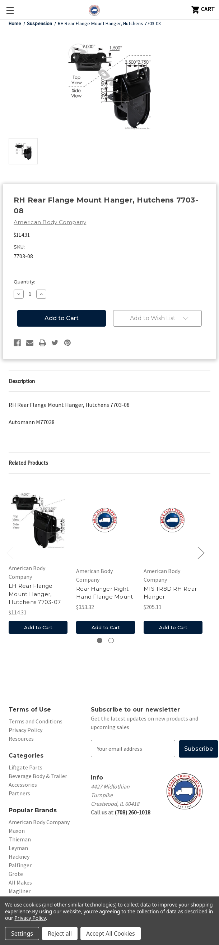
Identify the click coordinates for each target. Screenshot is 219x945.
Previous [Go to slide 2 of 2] (10, 553)
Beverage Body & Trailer (38, 776)
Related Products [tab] (28, 462)
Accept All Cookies (110, 933)
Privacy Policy (25, 729)
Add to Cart (38, 627)
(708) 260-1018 (132, 811)
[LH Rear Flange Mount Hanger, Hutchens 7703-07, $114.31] (38, 520)
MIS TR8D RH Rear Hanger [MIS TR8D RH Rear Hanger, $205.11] (170, 592)
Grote (16, 873)
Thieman (20, 839)
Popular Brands (33, 810)
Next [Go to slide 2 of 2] (201, 553)
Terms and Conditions (35, 721)
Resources (21, 738)
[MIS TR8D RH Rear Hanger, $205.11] (173, 520)
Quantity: (24, 282)
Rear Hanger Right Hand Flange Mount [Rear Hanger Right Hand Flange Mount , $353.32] (104, 592)
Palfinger (20, 865)
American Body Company (39, 822)
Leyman (18, 847)
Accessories (23, 784)
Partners (19, 793)
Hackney (19, 856)
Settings (22, 933)
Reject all (60, 933)
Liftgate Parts (25, 767)
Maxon (17, 830)
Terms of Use (30, 709)
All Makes (20, 882)
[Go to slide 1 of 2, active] (99, 640)
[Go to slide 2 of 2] (111, 640)
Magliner (20, 891)
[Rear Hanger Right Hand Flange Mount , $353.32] (105, 520)
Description (22, 381)
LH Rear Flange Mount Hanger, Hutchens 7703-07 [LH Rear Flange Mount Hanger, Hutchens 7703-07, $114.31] (35, 593)
